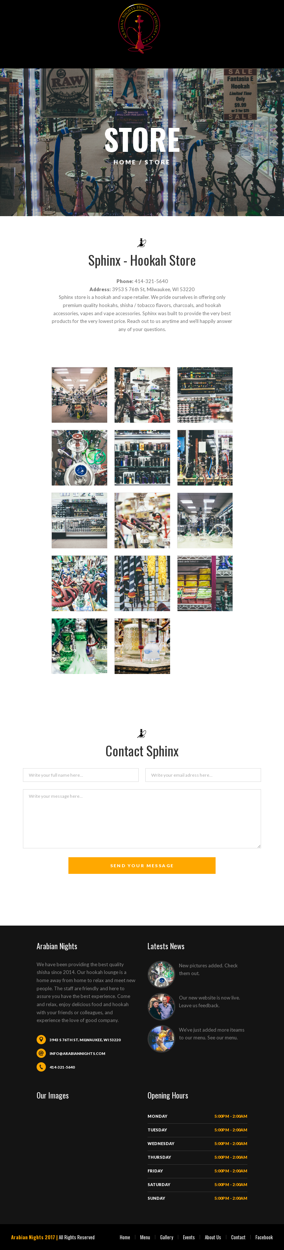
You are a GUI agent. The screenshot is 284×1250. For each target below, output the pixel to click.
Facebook (264, 1237)
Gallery (166, 1237)
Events (189, 1237)
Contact (238, 1237)
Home (125, 1237)
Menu (145, 1237)
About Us (213, 1237)
